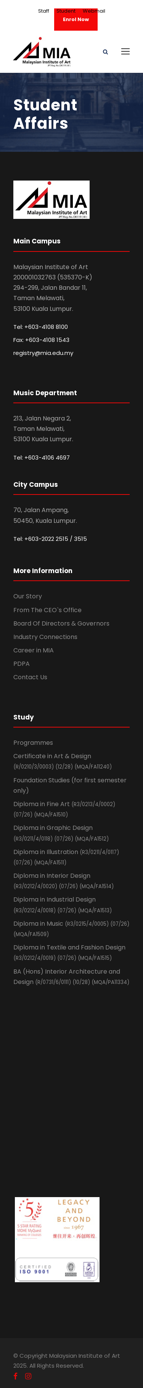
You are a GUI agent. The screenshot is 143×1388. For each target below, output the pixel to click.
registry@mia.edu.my (43, 353)
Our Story (27, 596)
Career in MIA (33, 650)
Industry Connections (45, 636)
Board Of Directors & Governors (61, 623)
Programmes (33, 742)
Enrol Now (76, 19)
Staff (43, 11)
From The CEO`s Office (47, 610)
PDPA (21, 663)
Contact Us (30, 677)
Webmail (94, 11)
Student (66, 11)
